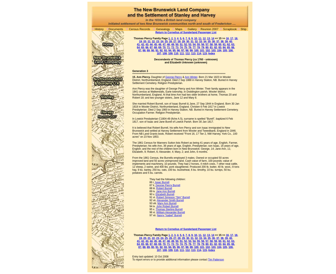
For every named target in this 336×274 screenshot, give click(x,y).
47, (164, 44)
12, (204, 38)
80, (207, 47)
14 (212, 38)
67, (151, 47)
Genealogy (163, 29)
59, (216, 44)
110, (176, 53)
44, (151, 44)
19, (141, 41)
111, (182, 53)
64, (139, 47)
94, (170, 50)
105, (225, 50)
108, (164, 53)
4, (178, 38)
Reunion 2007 (210, 29)
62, (229, 44)
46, (160, 44)
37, (218, 41)
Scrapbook (230, 29)
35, (209, 41)
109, (170, 53)
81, (211, 47)
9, (192, 38)
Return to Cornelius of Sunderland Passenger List (185, 32)
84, (224, 47)
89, (149, 50)
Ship (243, 29)
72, (173, 47)
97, (183, 50)
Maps (178, 29)
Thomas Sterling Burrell (169, 209)
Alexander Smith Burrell (170, 200)
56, (203, 44)
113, (193, 53)
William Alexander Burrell (170, 212)
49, (173, 44)
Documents (116, 29)
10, (196, 38)
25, (166, 41)
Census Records (139, 29)
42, (143, 44)
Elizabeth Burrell (165, 194)
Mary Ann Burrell (167, 203)
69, (160, 47)
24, (162, 41)
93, (166, 50)
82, (216, 47)
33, (201, 41)
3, (175, 38)
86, (233, 47)
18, (236, 38)
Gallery (192, 29)
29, (184, 41)
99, (192, 50)
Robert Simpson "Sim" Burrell (173, 197)
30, (188, 41)
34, (205, 41)
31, (192, 41)
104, (219, 50)
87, (140, 50)
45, (156, 44)
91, (157, 50)
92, (162, 50)
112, (187, 53)
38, (222, 41)
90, (153, 50)
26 (170, 41)
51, (181, 44)
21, (149, 41)
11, (200, 38)
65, (143, 47)
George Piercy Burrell (167, 185)
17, (232, 38)
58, (211, 44)
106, (230, 50)
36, (214, 41)
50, (177, 44)
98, (187, 50)
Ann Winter (191, 77)
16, (228, 38)
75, (186, 47)
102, (208, 50)
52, (186, 44)
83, (220, 47)
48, (169, 44)
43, (147, 44)
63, (233, 44)
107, (159, 53)
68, (156, 47)
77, (194, 47)
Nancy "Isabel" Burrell (169, 215)
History (99, 29)
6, (184, 38)
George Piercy (173, 77)
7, (187, 38)
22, (154, 41)
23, (158, 41)
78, (199, 47)
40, (231, 41)
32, (196, 41)
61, (224, 44)
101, (202, 50)
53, (190, 44)
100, (196, 50)
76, (190, 47)
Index (211, 53)
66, (147, 47)
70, (164, 47)
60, (220, 44)
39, (226, 41)
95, (174, 50)
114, (199, 53)
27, (175, 41)
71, (169, 47)
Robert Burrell (164, 188)
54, (194, 44)
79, (203, 47)
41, (139, 44)
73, (177, 47)
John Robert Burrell (167, 206)
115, (204, 53)
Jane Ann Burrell (165, 191)
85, (229, 47)
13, (209, 38)
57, (207, 44)
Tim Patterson (216, 259)
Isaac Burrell (161, 182)
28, (179, 41)
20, (145, 41)
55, (199, 44)
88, (144, 50)
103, (213, 50)
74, (181, 47)
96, (179, 50)
